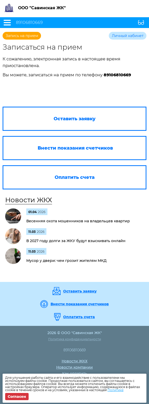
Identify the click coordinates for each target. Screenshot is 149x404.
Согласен (17, 396)
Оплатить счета (79, 317)
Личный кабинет (128, 35)
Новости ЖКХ (28, 200)
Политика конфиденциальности (74, 339)
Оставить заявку (80, 291)
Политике (115, 390)
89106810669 (29, 23)
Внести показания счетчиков (80, 304)
